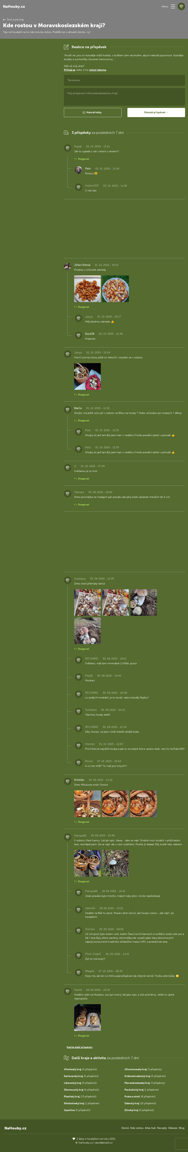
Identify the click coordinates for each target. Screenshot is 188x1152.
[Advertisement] (30, 98)
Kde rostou (136, 1128)
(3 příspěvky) (143, 1069)
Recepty (162, 1128)
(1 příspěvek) (141, 1089)
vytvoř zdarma (97, 70)
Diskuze (172, 1128)
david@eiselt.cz (104, 1142)
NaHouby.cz (14, 6)
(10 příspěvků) (140, 1103)
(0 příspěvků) (80, 1069)
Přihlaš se (69, 70)
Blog (181, 1128)
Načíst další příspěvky (80, 1047)
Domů (125, 1128)
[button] (173, 6)
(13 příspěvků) (80, 1096)
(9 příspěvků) (140, 1096)
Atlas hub (150, 1128)
